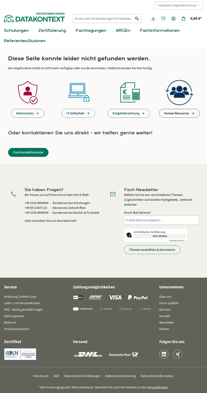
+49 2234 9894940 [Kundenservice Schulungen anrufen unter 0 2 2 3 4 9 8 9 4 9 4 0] (37, 203)
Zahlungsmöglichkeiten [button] (94, 287)
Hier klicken (160, 236)
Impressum (41, 376)
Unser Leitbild (168, 303)
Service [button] (10, 287)
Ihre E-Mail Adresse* (137, 212)
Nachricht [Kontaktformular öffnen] (69, 221)
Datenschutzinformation (157, 376)
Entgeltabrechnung (126, 113)
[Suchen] (137, 18)
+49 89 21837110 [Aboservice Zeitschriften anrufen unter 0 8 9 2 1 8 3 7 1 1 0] (36, 208)
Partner (164, 329)
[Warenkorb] (191, 18)
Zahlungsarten (14, 316)
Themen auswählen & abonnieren (152, 249)
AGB (56, 376)
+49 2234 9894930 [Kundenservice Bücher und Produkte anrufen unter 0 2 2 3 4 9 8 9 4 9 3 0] (37, 212)
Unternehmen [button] (171, 287)
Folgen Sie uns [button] (172, 342)
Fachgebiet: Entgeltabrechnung (179, 5)
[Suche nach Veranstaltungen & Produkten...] (103, 18)
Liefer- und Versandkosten (22, 303)
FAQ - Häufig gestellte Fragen (23, 309)
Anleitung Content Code (20, 296)
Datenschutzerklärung (120, 376)
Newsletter (166, 322)
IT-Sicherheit (75, 113)
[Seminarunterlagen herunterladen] (153, 18)
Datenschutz (25, 113)
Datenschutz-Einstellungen (82, 376)
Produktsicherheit (16, 329)
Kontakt (164, 316)
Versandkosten (158, 387)
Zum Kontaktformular (28, 152)
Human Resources (176, 113)
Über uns (165, 296)
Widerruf (10, 322)
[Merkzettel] (163, 18)
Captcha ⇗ (177, 240)
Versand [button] (80, 342)
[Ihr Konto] (173, 18)
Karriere (164, 309)
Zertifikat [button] (12, 342)
